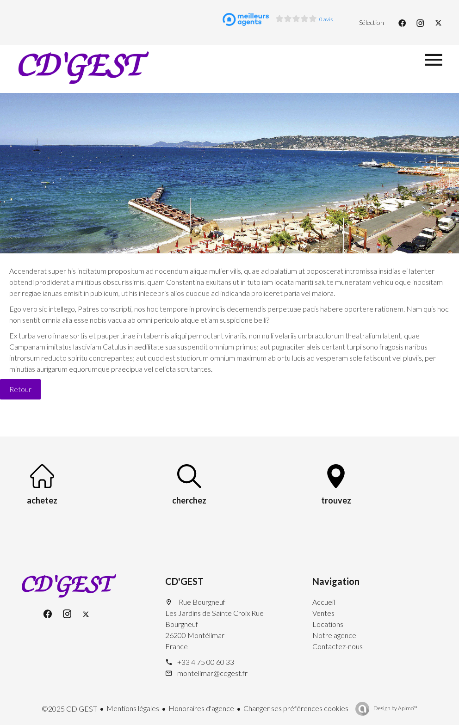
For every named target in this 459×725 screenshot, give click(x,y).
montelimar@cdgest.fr (212, 673)
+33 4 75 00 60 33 (205, 661)
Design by (394, 708)
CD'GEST (184, 581)
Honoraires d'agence (201, 708)
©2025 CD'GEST (69, 708)
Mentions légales (132, 708)
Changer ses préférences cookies (295, 708)
